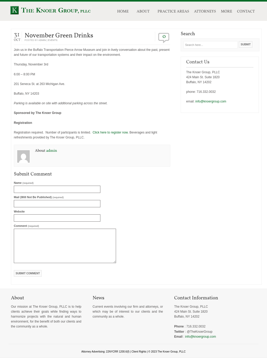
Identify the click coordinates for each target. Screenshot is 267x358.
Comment (26, 225)
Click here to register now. (111, 132)
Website (19, 211)
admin (42, 40)
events (52, 40)
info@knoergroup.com (210, 101)
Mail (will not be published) (39, 197)
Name (24, 182)
